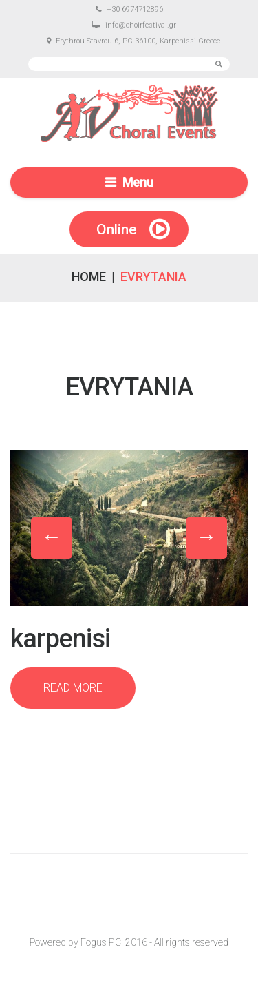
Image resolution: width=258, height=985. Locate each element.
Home (89, 276)
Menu (137, 182)
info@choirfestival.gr (140, 25)
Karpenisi (60, 638)
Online (116, 229)
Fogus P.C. (101, 942)
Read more (73, 687)
